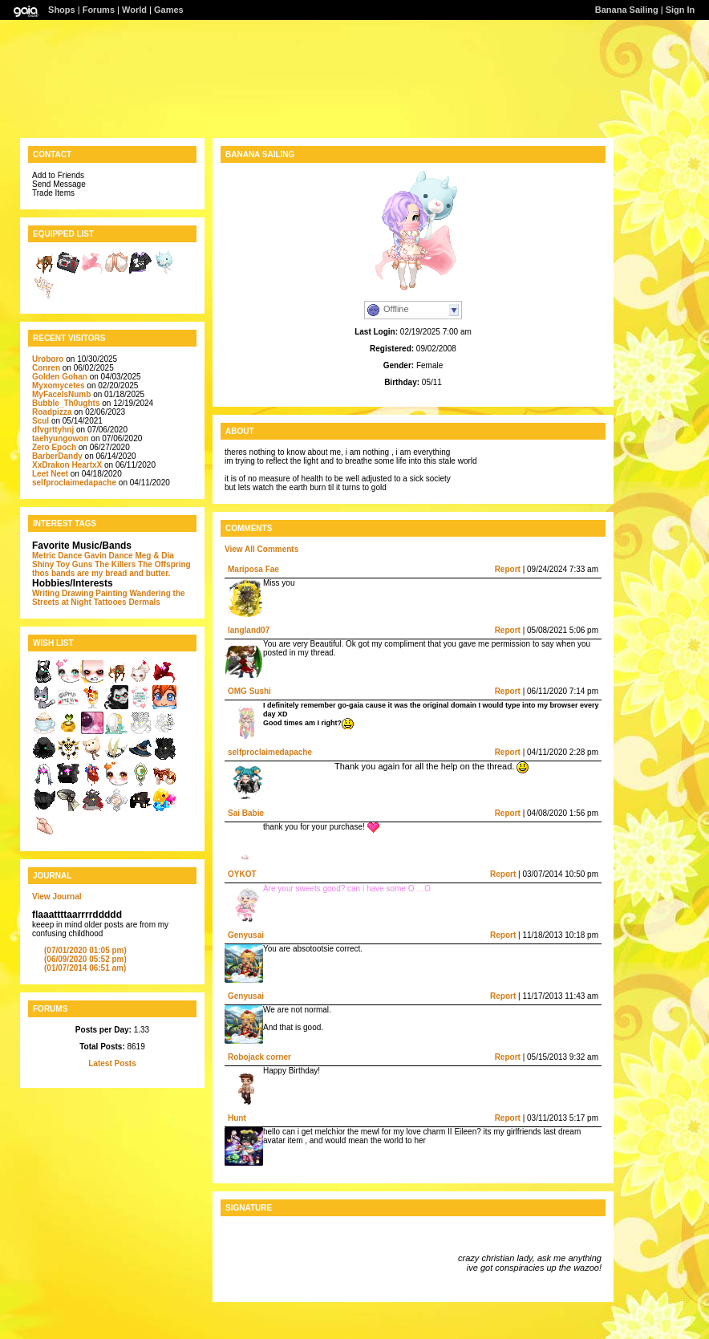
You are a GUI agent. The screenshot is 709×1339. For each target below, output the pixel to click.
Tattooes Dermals (127, 602)
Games (169, 9)
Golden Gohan (59, 376)
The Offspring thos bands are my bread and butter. (111, 569)
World (134, 9)
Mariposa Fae (253, 569)
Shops (61, 9)
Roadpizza (51, 412)
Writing (45, 593)
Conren (46, 367)
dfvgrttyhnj (53, 429)
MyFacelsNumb (61, 394)
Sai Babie (246, 813)
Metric (43, 555)
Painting (111, 593)
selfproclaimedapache (74, 482)
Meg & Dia (154, 555)
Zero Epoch (54, 447)
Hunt (237, 1118)
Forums (99, 9)
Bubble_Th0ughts (65, 403)
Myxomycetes (58, 385)
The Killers (115, 564)
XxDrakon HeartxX (68, 465)
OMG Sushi (249, 691)
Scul (40, 420)
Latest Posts (112, 1063)
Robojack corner (259, 1057)
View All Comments (261, 549)
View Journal (57, 896)
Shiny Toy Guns (62, 564)
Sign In (680, 9)
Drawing (77, 593)
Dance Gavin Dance (95, 555)
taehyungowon (60, 438)
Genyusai (246, 935)
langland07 (248, 630)
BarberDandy (57, 456)
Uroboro (47, 359)
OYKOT (242, 874)
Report (508, 569)
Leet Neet (50, 473)
